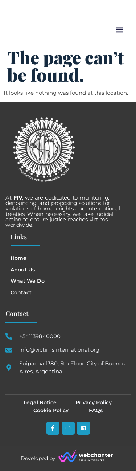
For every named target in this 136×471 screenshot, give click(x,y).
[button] (119, 30)
